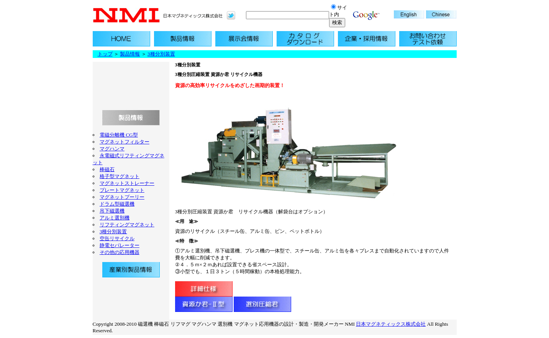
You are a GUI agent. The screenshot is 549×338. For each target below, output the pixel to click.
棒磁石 (107, 169)
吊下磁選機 (112, 211)
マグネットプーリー (122, 197)
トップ (105, 54)
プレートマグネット (122, 190)
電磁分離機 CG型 (119, 135)
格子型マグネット (119, 176)
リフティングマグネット (127, 225)
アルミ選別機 (114, 218)
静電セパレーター (119, 245)
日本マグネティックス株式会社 (391, 324)
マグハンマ (112, 149)
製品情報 (130, 54)
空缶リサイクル (117, 238)
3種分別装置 (161, 54)
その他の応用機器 (119, 252)
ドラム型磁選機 (117, 204)
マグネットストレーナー (127, 183)
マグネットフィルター (124, 142)
